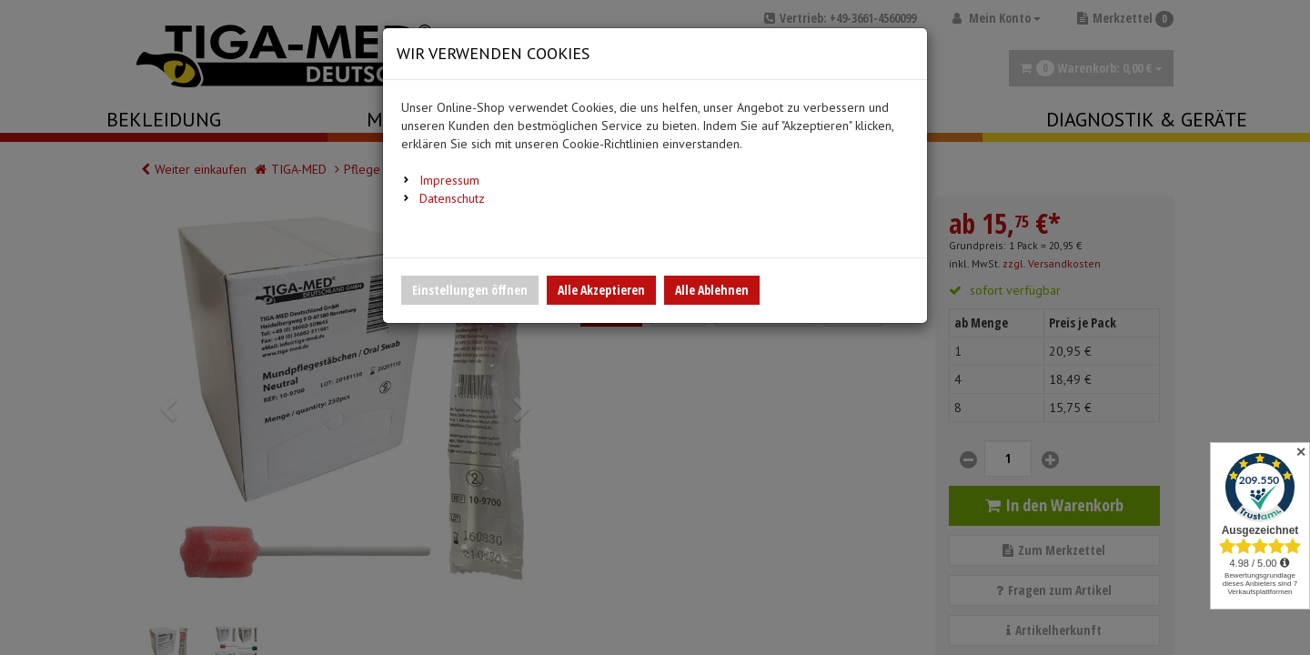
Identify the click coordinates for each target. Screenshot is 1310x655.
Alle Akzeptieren (601, 289)
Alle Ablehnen (712, 289)
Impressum (449, 180)
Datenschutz (452, 198)
